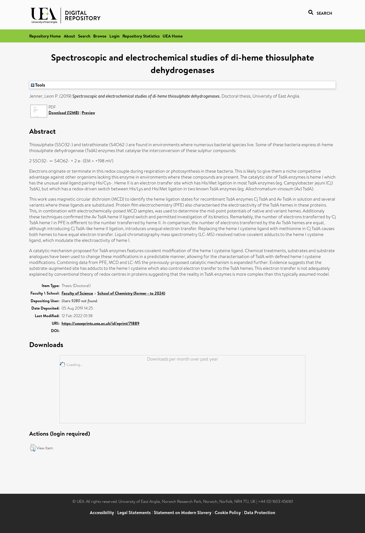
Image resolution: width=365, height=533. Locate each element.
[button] (33, 448)
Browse (99, 36)
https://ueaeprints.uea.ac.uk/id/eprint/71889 (100, 323)
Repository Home (45, 36)
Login (114, 36)
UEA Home (173, 36)
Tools (38, 85)
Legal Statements (134, 512)
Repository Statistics (141, 36)
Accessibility (102, 512)
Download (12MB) (64, 112)
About (69, 36)
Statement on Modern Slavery (182, 512)
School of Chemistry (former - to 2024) (131, 293)
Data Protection (259, 512)
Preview (88, 112)
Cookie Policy (228, 512)
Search (84, 36)
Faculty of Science (77, 293)
